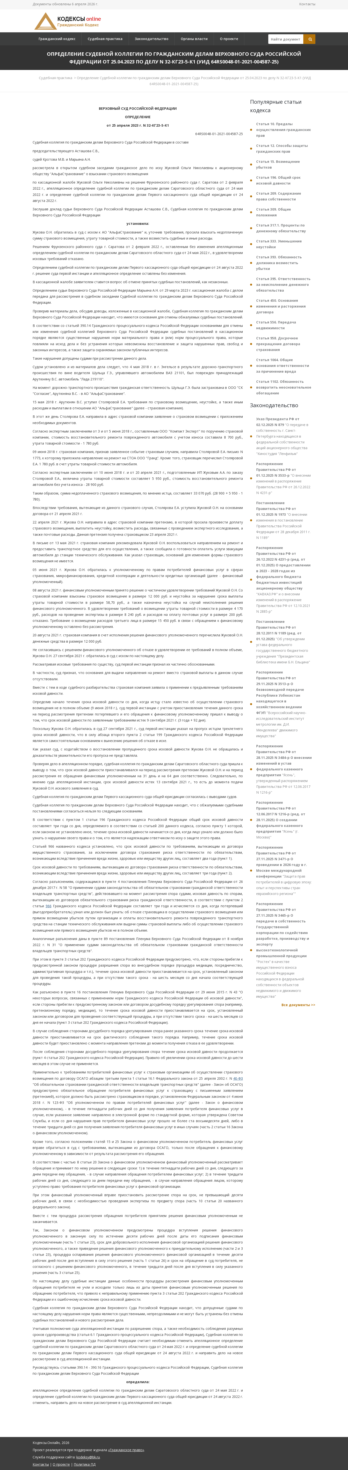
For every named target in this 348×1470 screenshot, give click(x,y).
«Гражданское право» (126, 1450)
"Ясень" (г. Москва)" (280, 819)
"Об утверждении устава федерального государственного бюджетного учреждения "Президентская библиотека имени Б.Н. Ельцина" (283, 641)
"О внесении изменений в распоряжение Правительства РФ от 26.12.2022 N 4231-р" (283, 478)
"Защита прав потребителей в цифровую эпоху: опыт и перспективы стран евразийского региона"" (284, 870)
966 (48, 906)
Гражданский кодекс (57, 38)
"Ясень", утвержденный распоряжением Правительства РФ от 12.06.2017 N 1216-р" (284, 769)
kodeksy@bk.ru (88, 1457)
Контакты (307, 4)
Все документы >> (298, 1005)
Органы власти (194, 38)
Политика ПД (84, 1464)
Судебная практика (105, 38)
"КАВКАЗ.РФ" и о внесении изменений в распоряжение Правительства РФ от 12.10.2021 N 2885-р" (283, 579)
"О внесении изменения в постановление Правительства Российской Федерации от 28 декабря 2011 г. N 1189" (283, 520)
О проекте (229, 38)
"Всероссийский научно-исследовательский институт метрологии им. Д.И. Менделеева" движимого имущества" (281, 704)
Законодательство (151, 38)
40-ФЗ (238, 1078)
